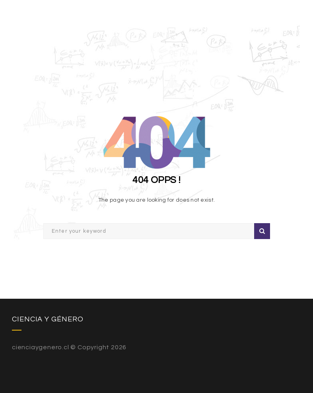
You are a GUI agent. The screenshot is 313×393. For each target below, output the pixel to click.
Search (262, 231)
